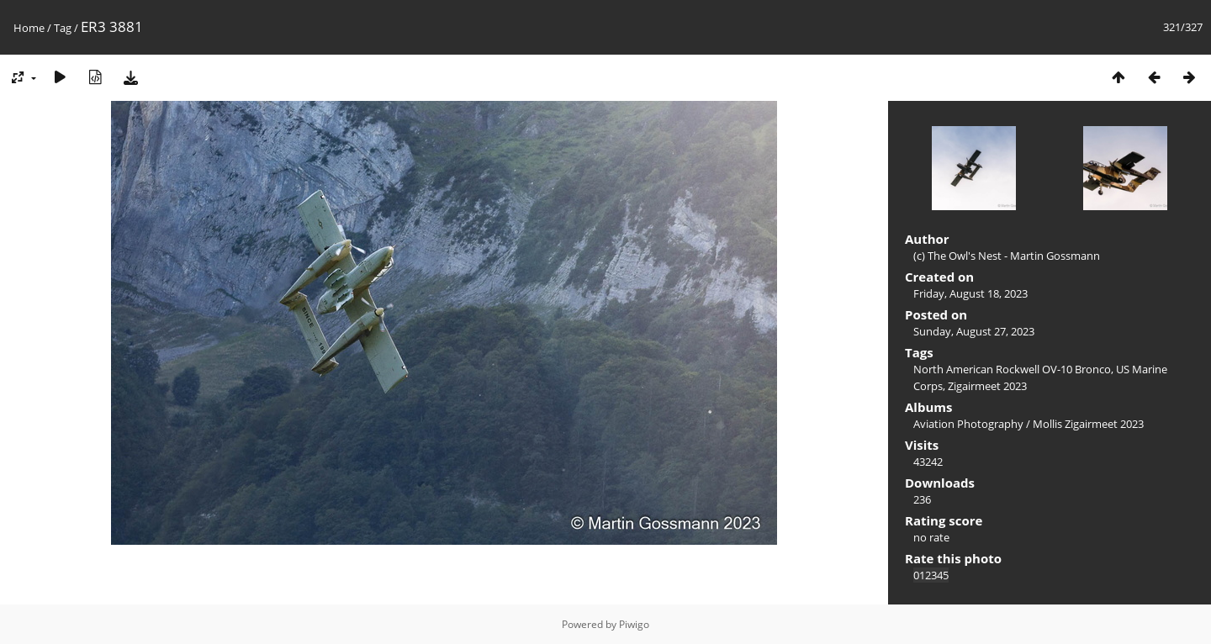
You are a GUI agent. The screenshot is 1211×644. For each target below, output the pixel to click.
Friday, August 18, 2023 (970, 293)
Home (29, 27)
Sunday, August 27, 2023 (973, 331)
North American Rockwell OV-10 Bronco (1012, 369)
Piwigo (634, 624)
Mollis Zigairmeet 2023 (1088, 423)
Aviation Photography (968, 423)
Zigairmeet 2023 (987, 385)
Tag (62, 27)
